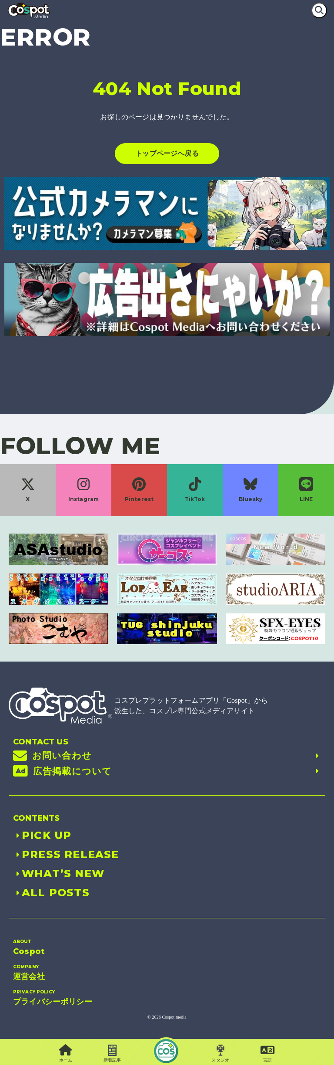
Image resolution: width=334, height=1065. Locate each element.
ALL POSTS (51, 892)
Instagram (83, 489)
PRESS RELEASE (66, 854)
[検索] (319, 10)
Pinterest (139, 489)
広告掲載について (167, 771)
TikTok (195, 489)
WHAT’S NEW (58, 873)
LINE (306, 489)
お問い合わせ (167, 756)
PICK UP (42, 835)
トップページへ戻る (166, 153)
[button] (268, 1054)
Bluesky (250, 489)
